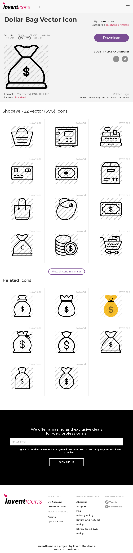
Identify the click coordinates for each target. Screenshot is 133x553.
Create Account (56, 506)
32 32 (33, 35)
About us (81, 502)
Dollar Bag (94, 98)
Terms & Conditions (66, 549)
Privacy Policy (84, 515)
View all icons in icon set (66, 271)
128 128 (10, 38)
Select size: (9, 35)
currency (124, 98)
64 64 (46, 35)
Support (81, 506)
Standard (20, 97)
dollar (105, 98)
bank (83, 98)
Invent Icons (106, 21)
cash (113, 98)
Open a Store (55, 521)
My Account (54, 502)
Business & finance (117, 24)
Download (35, 122)
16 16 (21, 35)
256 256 (24, 38)
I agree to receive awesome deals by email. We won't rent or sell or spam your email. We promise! (69, 451)
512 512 (38, 38)
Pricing (51, 517)
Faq (78, 510)
